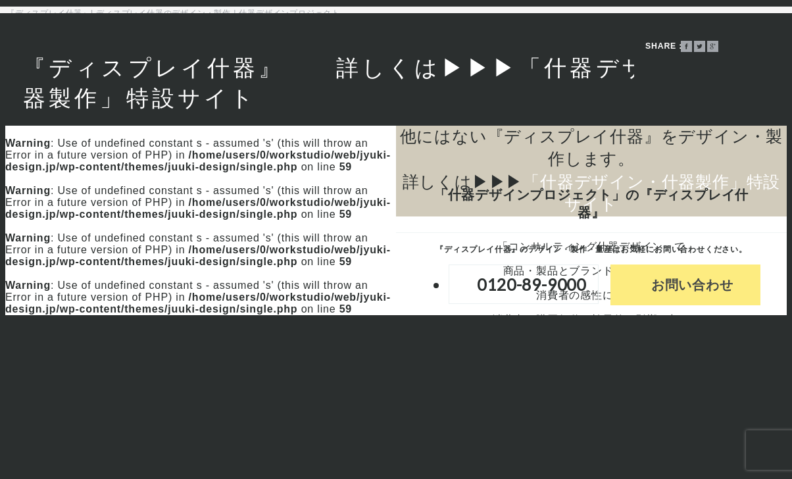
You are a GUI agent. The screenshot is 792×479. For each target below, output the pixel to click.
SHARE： (665, 46)
